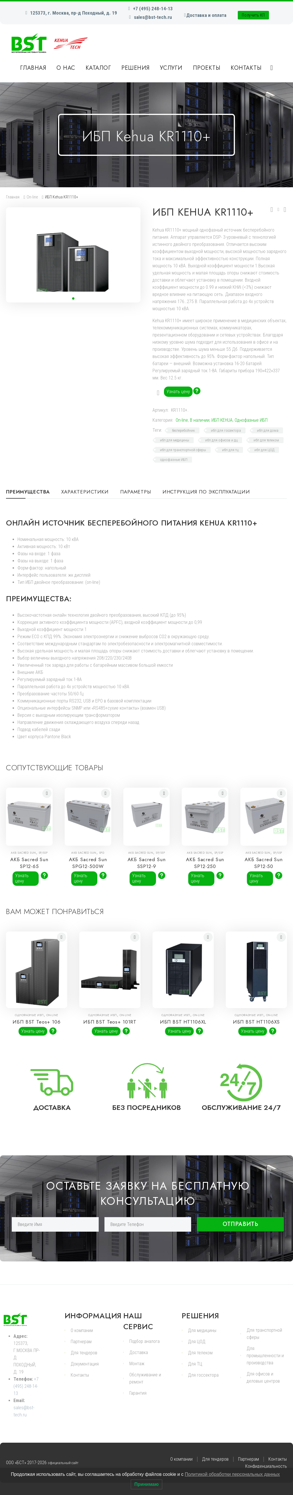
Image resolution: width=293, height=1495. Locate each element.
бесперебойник (183, 430)
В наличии (199, 420)
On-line (32, 197)
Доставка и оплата (206, 15)
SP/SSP (43, 853)
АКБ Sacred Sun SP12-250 (205, 863)
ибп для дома (267, 430)
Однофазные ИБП (251, 420)
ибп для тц (230, 450)
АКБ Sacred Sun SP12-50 (263, 863)
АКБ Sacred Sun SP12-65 (29, 863)
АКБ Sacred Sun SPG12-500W (88, 866)
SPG (101, 853)
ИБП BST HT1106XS (256, 1028)
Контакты (246, 68)
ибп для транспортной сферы (183, 450)
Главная (33, 68)
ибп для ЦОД (264, 450)
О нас (65, 68)
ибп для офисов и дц (221, 440)
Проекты (207, 68)
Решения (135, 68)
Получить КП (253, 15)
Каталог (98, 68)
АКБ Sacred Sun (24, 853)
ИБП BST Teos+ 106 (36, 1028)
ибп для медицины (174, 440)
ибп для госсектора (226, 430)
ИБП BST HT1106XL (183, 1028)
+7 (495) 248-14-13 (153, 8)
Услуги (171, 68)
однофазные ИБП (173, 459)
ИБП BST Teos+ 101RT (110, 1031)
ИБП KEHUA (222, 420)
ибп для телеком (266, 440)
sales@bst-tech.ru (153, 17)
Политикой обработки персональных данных (232, 1474)
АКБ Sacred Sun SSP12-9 (146, 863)
